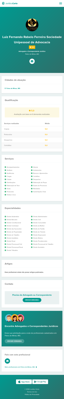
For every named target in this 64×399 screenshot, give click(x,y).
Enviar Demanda (14, 341)
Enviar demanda (32, 300)
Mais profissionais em (21, 367)
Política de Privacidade (32, 394)
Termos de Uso (32, 392)
